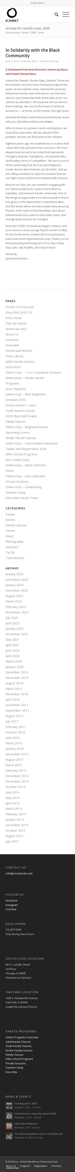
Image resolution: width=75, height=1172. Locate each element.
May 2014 (12, 798)
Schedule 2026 (16, 400)
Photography (15, 541)
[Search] (54, 14)
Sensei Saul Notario (19, 351)
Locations (12, 340)
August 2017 (14, 716)
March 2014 (14, 809)
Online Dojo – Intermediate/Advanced (32, 443)
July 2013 (12, 841)
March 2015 (14, 765)
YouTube (11, 909)
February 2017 (16, 727)
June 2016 (12, 738)
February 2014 (16, 814)
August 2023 (14, 596)
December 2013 (17, 825)
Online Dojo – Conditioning (24, 487)
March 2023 (14, 601)
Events (10, 520)
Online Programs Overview (22, 1037)
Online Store (37, 2)
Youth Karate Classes (20, 411)
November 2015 (17, 754)
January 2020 (15, 667)
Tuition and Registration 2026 (26, 449)
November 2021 (17, 634)
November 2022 (17, 612)
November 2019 (17, 678)
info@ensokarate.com (19, 873)
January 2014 (15, 819)
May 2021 (12, 639)
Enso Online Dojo (17, 460)
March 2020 (14, 661)
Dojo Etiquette (16, 389)
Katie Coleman (51, 61)
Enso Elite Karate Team (22, 498)
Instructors (13, 367)
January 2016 (15, 749)
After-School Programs (21, 454)
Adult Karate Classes (20, 361)
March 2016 (14, 743)
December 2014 (17, 776)
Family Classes (16, 421)
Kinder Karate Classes (21, 438)
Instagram (12, 905)
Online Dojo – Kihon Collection (26, 465)
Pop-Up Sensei (16, 323)
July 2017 (12, 721)
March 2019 (14, 689)
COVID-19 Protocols (20, 307)
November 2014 (17, 781)
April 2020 (13, 656)
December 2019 (17, 672)
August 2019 (14, 683)
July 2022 (12, 618)
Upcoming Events (18, 432)
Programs (12, 383)
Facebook (11, 900)
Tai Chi (10, 552)
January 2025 (15, 574)
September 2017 (17, 710)
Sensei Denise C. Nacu (21, 405)
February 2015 (16, 770)
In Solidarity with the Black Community (33, 52)
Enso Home (14, 318)
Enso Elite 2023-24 (19, 312)
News (34, 61)
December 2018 (17, 694)
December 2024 (17, 579)
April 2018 (13, 699)
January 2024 (15, 585)
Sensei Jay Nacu (16, 329)
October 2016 (15, 732)
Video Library (15, 356)
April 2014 (13, 803)
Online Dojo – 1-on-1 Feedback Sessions (33, 372)
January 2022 (15, 629)
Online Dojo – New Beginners (26, 394)
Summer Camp (16, 492)
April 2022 (13, 623)
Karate (27, 61)
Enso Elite (11, 1072)
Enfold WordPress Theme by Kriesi (39, 1161)
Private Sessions (17, 481)
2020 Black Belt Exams (21, 416)
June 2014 (12, 792)
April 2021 (13, 645)
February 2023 (16, 607)
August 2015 (14, 759)
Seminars (12, 547)
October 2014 (15, 787)
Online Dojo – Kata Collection (25, 476)
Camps (10, 514)
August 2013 (14, 836)
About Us (12, 334)
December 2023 (17, 590)
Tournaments (15, 558)
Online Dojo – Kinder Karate (25, 378)
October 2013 (15, 830)
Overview (12, 345)
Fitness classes (16, 525)
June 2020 (12, 650)
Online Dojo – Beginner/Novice (27, 427)
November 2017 (17, 705)
